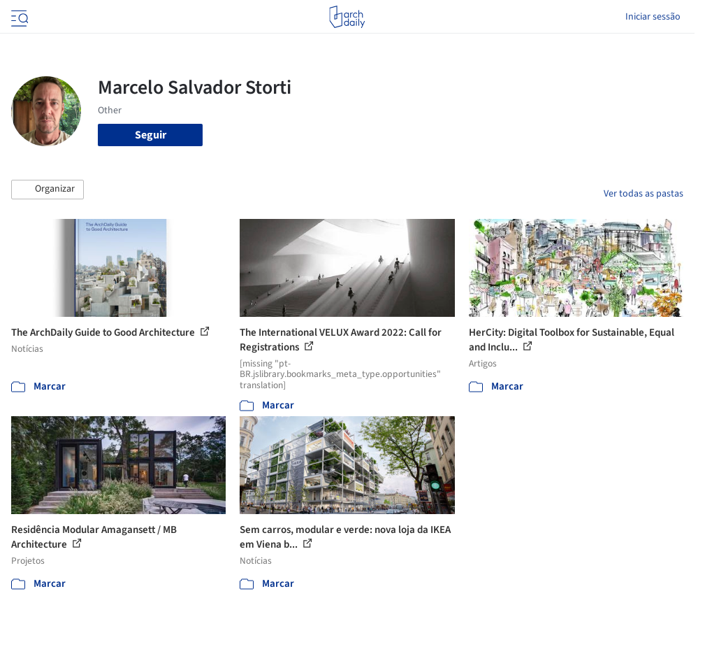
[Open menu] (18, 17)
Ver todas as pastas (643, 194)
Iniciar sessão (653, 17)
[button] (47, 189)
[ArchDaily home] (347, 17)
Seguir (150, 135)
